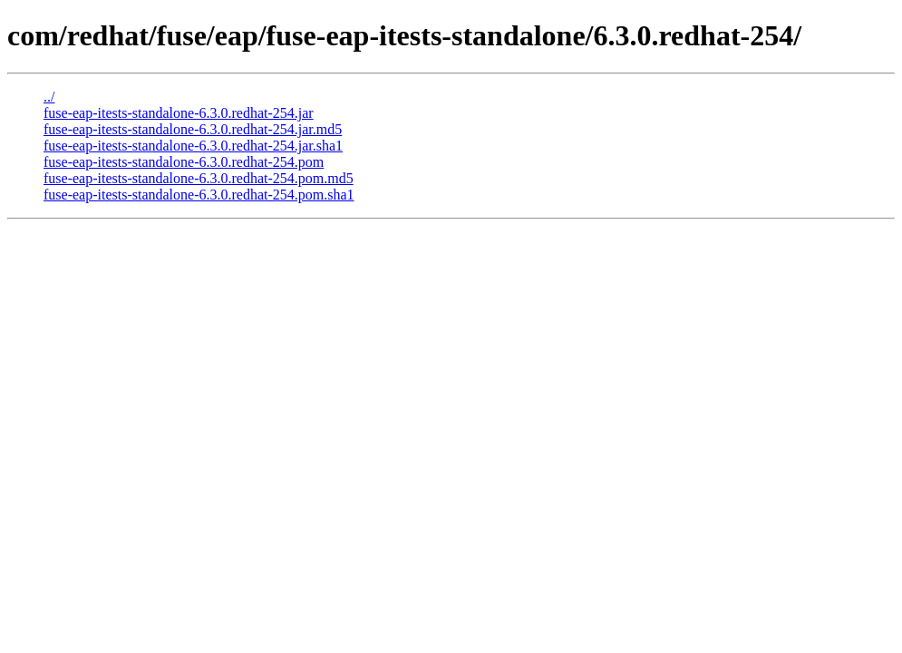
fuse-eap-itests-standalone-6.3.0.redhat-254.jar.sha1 (193, 145)
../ (49, 96)
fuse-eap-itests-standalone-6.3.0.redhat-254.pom (184, 162)
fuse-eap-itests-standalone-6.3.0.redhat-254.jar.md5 (193, 129)
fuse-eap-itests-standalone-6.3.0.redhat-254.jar (179, 113)
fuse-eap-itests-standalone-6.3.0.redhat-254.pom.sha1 (199, 194)
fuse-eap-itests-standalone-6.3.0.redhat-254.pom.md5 (199, 178)
